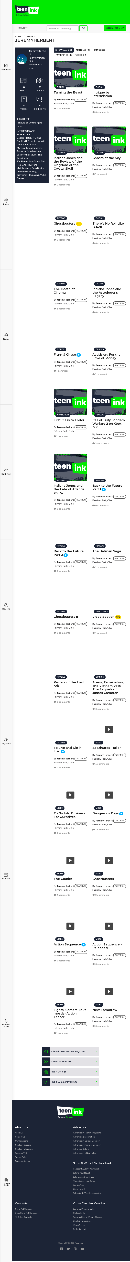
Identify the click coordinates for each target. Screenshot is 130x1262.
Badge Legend (79, 1229)
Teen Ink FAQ (21, 1153)
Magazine (6, 67)
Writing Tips (78, 1185)
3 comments (100, 829)
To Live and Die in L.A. (68, 749)
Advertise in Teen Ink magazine (87, 1133)
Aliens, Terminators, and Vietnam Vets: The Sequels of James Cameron (108, 687)
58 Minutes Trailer (106, 747)
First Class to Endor (69, 420)
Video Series (79, 1225)
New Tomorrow (104, 1009)
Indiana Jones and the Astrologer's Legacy (106, 292)
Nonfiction (6, 471)
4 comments (62, 184)
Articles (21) (83, 50)
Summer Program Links (83, 1209)
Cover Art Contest (23, 1209)
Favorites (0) (64, 55)
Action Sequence (67, 944)
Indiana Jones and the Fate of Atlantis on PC (69, 488)
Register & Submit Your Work (86, 1169)
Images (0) (100, 50)
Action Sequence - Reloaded (107, 945)
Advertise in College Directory (86, 1141)
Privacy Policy (21, 1157)
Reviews (6, 606)
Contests (6, 876)
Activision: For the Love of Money (106, 356)
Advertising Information (84, 1137)
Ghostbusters (64, 223)
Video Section (103, 616)
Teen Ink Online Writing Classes (87, 1217)
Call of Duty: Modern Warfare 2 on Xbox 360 (108, 423)
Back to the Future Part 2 (69, 552)
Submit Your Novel (81, 1173)
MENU (22, 28)
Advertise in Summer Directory (87, 1145)
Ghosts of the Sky (106, 157)
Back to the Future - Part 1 (108, 487)
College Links (79, 1213)
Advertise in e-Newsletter (85, 1153)
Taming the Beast (68, 92)
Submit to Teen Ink (56, 1062)
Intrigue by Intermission (102, 93)
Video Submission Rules (84, 1181)
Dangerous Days (105, 813)
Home (18, 37)
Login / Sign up (115, 28)
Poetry (6, 201)
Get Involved (79, 1189)
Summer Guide (6, 1023)
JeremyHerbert (65, 99)
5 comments (100, 443)
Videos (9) (81, 55)
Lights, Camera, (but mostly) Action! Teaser (70, 1013)
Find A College (54, 1072)
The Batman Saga (106, 551)
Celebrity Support (23, 1145)
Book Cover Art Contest (26, 1213)
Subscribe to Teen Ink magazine (87, 1193)
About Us (19, 1133)
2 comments (62, 308)
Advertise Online (81, 1149)
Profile (31, 37)
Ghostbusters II (66, 616)
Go (83, 29)
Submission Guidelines (83, 1177)
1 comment (99, 173)
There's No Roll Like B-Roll (108, 224)
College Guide (6, 1182)
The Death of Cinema (64, 290)
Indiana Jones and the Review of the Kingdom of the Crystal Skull (68, 163)
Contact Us (20, 1137)
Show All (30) (63, 50)
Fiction (6, 336)
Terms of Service (22, 1161)
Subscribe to (63, 1052)
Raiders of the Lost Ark (69, 683)
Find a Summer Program (59, 1082)
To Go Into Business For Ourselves (69, 814)
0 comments (62, 108)
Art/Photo (6, 741)
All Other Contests (23, 1217)
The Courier (63, 878)
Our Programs (21, 1141)
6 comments (62, 239)
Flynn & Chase (65, 354)
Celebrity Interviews (24, 1149)
